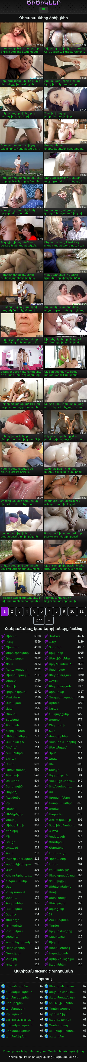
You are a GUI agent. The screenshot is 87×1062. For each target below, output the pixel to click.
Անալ (9, 708)
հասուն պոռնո (17, 986)
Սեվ (9, 886)
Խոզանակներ (16, 881)
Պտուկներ (13, 953)
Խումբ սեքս (57, 853)
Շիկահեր (56, 653)
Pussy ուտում (15, 892)
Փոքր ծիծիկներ (17, 653)
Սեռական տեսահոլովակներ (63, 986)
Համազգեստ (59, 920)
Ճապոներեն (15, 753)
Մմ (51, 792)
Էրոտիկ (12, 831)
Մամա (54, 808)
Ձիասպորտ (15, 658)
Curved (53, 831)
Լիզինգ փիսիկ (16, 692)
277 (39, 620)
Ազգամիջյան (58, 775)
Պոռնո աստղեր (60, 1008)
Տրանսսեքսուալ (61, 786)
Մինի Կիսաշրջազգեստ (63, 959)
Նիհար (11, 758)
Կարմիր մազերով (62, 742)
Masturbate (13, 697)
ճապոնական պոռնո (63, 997)
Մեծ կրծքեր (14, 814)
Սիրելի (11, 686)
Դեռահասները (17, 669)
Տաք (52, 731)
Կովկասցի (57, 836)
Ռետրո (11, 808)
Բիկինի (54, 942)
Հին (9, 803)
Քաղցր (54, 769)
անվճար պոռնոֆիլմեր (63, 1031)
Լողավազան (58, 953)
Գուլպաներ (14, 903)
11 (82, 611)
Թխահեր (12, 647)
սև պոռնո (56, 1036)
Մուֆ (53, 892)
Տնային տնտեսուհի (63, 825)
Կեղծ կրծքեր (15, 948)
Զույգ (53, 758)
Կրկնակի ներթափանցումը (20, 864)
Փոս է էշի (12, 920)
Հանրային (57, 936)
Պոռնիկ (11, 714)
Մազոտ (55, 719)
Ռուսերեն (56, 842)
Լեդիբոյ (11, 792)
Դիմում (11, 747)
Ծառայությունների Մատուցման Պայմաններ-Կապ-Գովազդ (43, 1051)
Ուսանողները (59, 797)
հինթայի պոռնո (61, 1003)
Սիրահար (56, 692)
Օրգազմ (12, 847)
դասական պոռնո (19, 992)
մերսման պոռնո (18, 1031)
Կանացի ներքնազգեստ (63, 781)
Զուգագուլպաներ (62, 697)
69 (50, 914)
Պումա (54, 925)
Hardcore (54, 636)
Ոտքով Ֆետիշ (59, 948)
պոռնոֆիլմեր (16, 1036)
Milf (8, 836)
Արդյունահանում (61, 664)
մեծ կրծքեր (14, 1003)
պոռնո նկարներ (18, 997)
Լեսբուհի (56, 814)
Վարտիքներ (58, 736)
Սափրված (57, 669)
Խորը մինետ (15, 731)
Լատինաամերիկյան (63, 803)
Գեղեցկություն (60, 686)
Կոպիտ (11, 964)
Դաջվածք (13, 797)
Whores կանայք (60, 820)
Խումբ (53, 864)
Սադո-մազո (58, 897)
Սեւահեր (12, 781)
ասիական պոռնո (19, 1025)
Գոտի (10, 853)
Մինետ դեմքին (60, 886)
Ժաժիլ (10, 764)
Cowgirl (53, 680)
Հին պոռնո (14, 1014)
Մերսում (12, 936)
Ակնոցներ (56, 909)
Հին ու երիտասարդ (20, 875)
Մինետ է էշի (15, 825)
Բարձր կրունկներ (19, 858)
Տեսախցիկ (57, 881)
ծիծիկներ (43, 3)
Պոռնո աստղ (16, 769)
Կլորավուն (14, 925)
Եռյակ (53, 708)
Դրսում (54, 753)
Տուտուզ (55, 647)
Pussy (9, 641)
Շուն (9, 664)
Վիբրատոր (57, 858)
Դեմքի (10, 842)
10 (72, 611)
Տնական (12, 719)
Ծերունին (56, 847)
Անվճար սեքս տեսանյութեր (63, 992)
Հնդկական (14, 931)
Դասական (14, 909)
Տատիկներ (57, 964)
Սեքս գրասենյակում (63, 875)
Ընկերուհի (57, 725)
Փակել (10, 820)
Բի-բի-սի (12, 775)
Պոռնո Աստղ (58, 1025)
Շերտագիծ (14, 786)
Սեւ (51, 764)
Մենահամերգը (17, 736)
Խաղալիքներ (59, 714)
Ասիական (13, 703)
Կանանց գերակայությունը (20, 942)
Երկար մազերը (60, 931)
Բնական (12, 725)
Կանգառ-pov (15, 742)
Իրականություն (61, 870)
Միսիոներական (18, 675)
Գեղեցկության (60, 675)
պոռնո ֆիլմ (58, 1014)
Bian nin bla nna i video (20, 1019)
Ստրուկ (11, 897)
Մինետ (11, 636)
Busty (52, 641)
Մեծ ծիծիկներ (59, 658)
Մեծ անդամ (58, 747)
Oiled (9, 870)
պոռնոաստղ (15, 1008)
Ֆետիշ (11, 914)
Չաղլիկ (11, 959)
